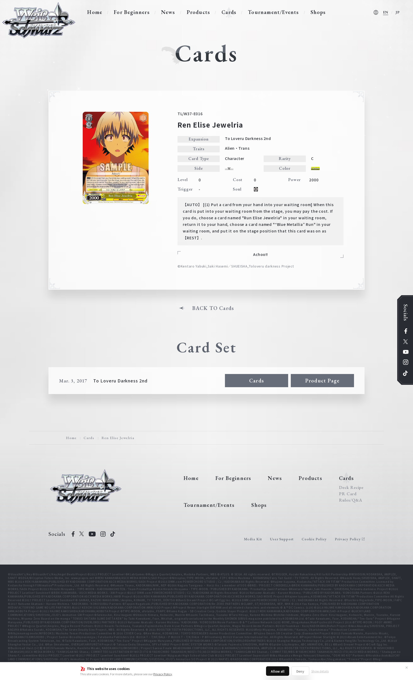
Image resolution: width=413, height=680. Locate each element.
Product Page (322, 380)
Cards (229, 12)
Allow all (277, 671)
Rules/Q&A (350, 500)
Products (198, 12)
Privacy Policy (162, 674)
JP (398, 12)
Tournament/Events (273, 12)
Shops (318, 12)
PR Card (348, 494)
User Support (282, 539)
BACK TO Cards (213, 308)
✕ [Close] (406, 667)
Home (94, 12)
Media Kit (253, 539)
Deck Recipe (351, 487)
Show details (320, 671)
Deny (300, 671)
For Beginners (132, 12)
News (168, 12)
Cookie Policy (314, 539)
